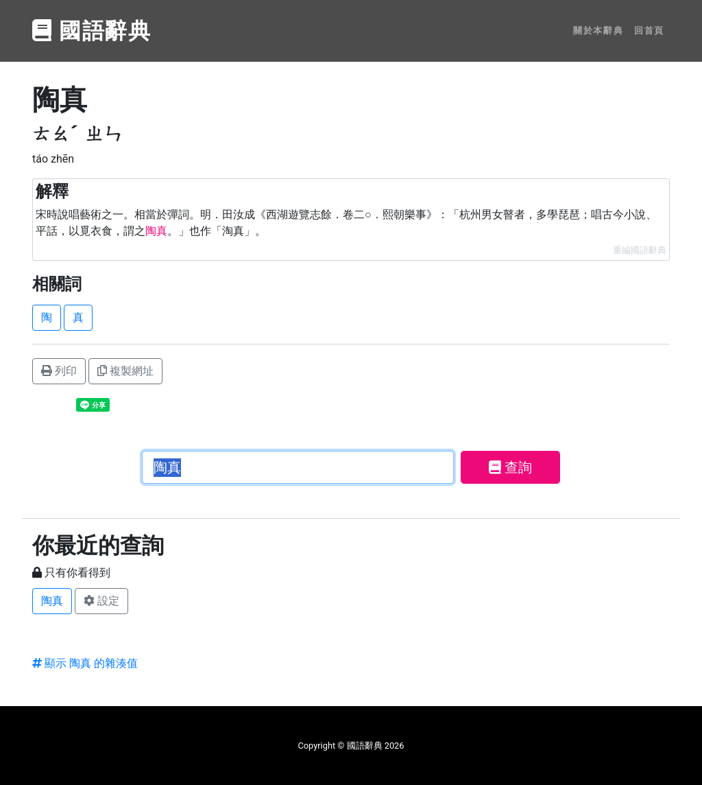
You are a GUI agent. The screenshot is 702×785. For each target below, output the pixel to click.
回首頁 (649, 30)
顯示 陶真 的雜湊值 (85, 663)
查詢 (510, 467)
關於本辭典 (598, 30)
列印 (59, 370)
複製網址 (125, 370)
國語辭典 (92, 31)
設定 (101, 600)
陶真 (52, 600)
